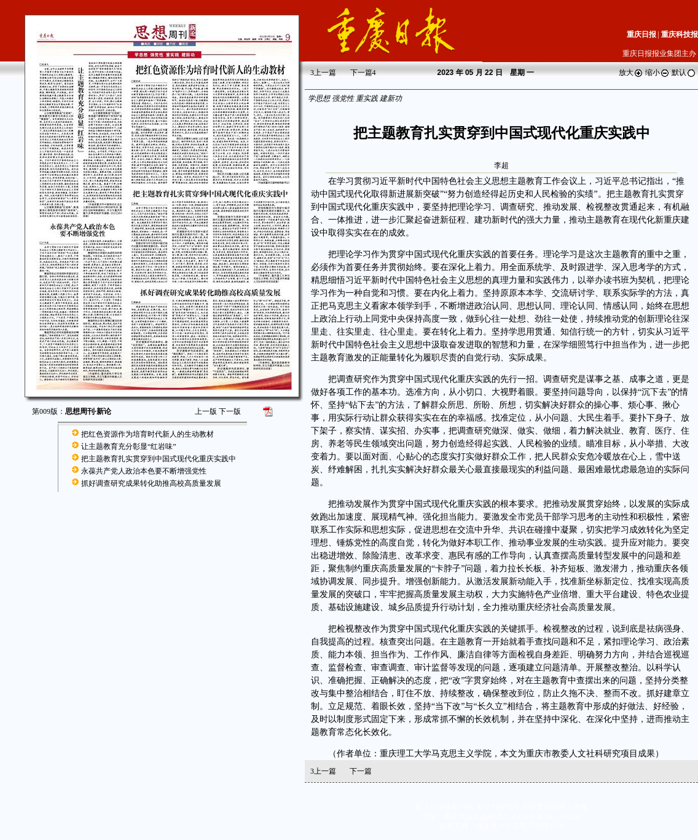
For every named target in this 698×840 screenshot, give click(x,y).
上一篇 (323, 72)
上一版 (206, 411)
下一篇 (363, 72)
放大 (631, 72)
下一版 (230, 411)
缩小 (657, 72)
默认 (684, 72)
